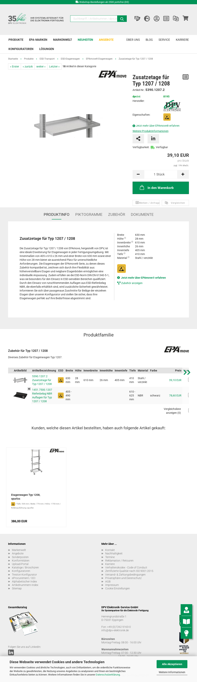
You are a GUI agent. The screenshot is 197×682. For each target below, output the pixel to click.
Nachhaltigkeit (114, 553)
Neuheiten (85, 40)
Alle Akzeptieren (172, 664)
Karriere (182, 40)
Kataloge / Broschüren (25, 567)
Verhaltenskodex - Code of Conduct (126, 567)
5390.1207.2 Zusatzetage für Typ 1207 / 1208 (42, 380)
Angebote (106, 40)
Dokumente (142, 214)
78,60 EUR (175, 395)
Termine (110, 557)
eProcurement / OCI (23, 578)
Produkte (15, 40)
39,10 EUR (175, 380)
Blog (149, 40)
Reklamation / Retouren (119, 560)
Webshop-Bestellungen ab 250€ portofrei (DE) (104, 2)
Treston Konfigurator (24, 574)
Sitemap (17, 588)
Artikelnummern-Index (25, 584)
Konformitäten (20, 560)
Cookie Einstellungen (117, 588)
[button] (187, 393)
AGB (108, 581)
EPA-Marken (38, 40)
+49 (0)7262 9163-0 (119, 626)
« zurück (28, 66)
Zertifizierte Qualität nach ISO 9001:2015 (129, 570)
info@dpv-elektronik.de (115, 630)
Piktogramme (88, 214)
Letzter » (54, 66)
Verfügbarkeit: (141, 147)
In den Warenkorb (156, 187)
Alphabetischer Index (24, 581)
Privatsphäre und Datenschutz (123, 578)
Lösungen (46, 49)
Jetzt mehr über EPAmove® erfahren (157, 125)
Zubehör (116, 214)
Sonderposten (20, 557)
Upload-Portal (20, 564)
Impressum (112, 584)
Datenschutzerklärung (108, 674)
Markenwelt (62, 40)
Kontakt (110, 550)
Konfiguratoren (20, 49)
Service (164, 40)
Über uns (133, 40)
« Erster (14, 66)
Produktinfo (56, 214)
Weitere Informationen (172, 672)
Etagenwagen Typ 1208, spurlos (25, 496)
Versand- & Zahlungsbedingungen (125, 574)
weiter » (41, 66)
